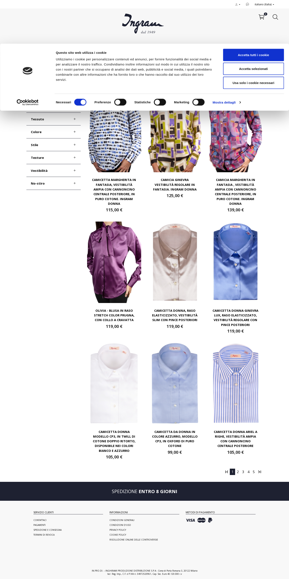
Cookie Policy (117, 534)
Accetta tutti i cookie (253, 11)
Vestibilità (39, 170)
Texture (37, 157)
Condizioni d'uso (120, 525)
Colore (36, 132)
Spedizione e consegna (47, 529)
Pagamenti (39, 525)
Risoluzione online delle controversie (133, 539)
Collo (35, 106)
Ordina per (243, 82)
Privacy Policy (117, 529)
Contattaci (39, 520)
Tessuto (37, 119)
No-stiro (38, 183)
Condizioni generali (121, 520)
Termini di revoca (44, 534)
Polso (35, 93)
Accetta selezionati (253, 25)
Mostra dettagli (224, 58)
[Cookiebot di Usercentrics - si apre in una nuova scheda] (27, 58)
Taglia (36, 80)
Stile (34, 145)
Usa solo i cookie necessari (253, 39)
